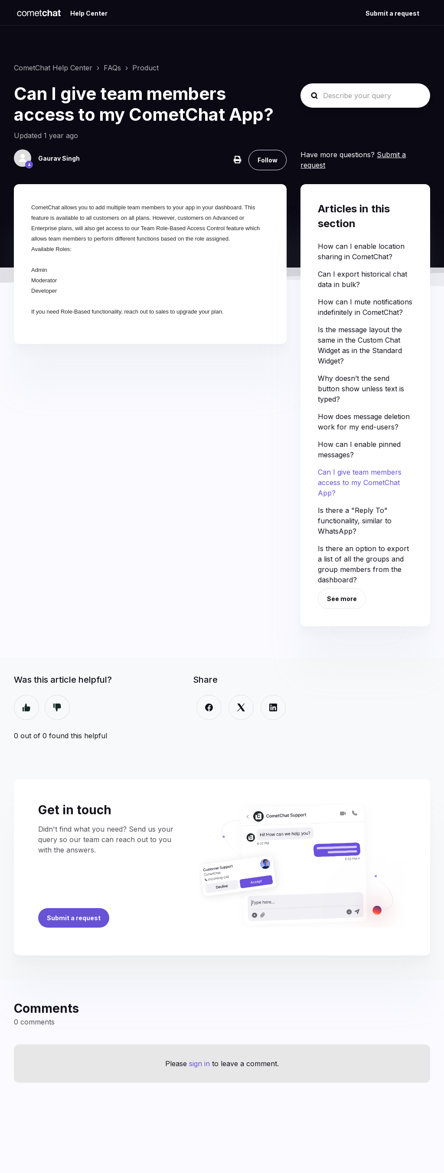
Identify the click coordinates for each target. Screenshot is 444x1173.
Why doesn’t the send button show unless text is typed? (361, 388)
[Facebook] (209, 707)
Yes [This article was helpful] (26, 707)
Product (145, 67)
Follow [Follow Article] (268, 160)
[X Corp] (241, 707)
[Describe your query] (365, 95)
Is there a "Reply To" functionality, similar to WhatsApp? (355, 520)
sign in (199, 1063)
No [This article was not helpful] (57, 707)
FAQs (112, 67)
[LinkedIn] (273, 707)
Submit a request (392, 13)
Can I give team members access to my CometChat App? (360, 482)
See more (342, 598)
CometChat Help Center (53, 67)
